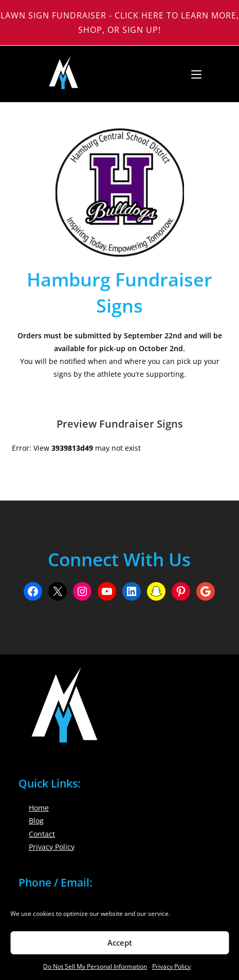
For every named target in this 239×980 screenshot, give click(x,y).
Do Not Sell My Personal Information (95, 966)
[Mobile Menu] (192, 74)
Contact (42, 834)
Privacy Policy (171, 966)
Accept (119, 942)
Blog (36, 820)
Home (39, 808)
